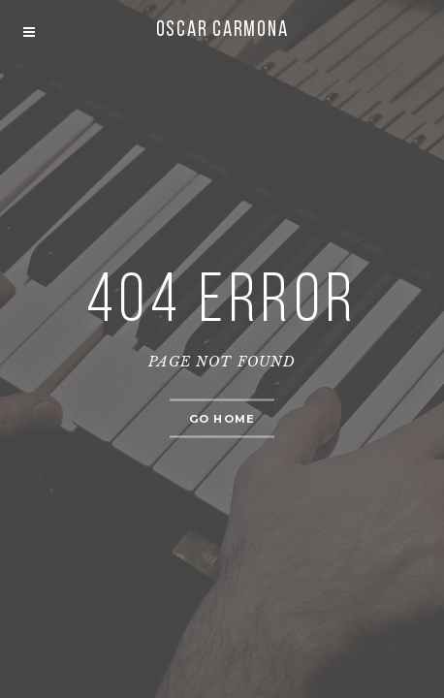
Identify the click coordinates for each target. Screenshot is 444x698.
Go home (222, 419)
